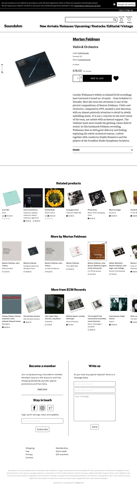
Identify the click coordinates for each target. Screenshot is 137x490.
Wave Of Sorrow (72, 321)
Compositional (84, 60)
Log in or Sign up (126, 10)
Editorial (113, 26)
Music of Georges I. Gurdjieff (95, 325)
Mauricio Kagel (115, 210)
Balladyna (6, 324)
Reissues (66, 26)
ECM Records (83, 53)
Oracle (111, 321)
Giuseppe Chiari (72, 210)
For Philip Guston (94, 271)
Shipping (30, 448)
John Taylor (49, 316)
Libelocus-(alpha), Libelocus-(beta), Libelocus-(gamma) (31, 215)
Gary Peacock (114, 316)
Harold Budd (50, 210)
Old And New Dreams (31, 316)
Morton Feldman (86, 39)
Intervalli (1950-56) (73, 213)
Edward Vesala (15, 321)
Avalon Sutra (50, 213)
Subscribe (42, 429)
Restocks (98, 26)
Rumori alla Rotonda (117, 271)
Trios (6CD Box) (72, 266)
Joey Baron (56, 319)
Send (94, 426)
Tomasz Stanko (8, 316)
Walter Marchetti (115, 263)
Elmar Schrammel (95, 268)
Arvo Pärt (5, 210)
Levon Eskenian (94, 321)
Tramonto (48, 321)
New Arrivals (49, 26)
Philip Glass (92, 210)
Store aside (61, 451)
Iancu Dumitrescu (30, 210)
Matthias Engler (100, 266)
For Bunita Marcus (52, 268)
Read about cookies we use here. (87, 6)
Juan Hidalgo (119, 268)
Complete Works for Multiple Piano (31, 267)
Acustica (112, 213)
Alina (4, 213)
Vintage (127, 26)
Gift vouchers (62, 454)
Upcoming (82, 26)
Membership (62, 448)
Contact (29, 457)
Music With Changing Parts (96, 214)
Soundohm (13, 26)
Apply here (42, 389)
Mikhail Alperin (72, 316)
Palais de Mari (7, 268)
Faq (27, 451)
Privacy (29, 454)
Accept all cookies (126, 4)
